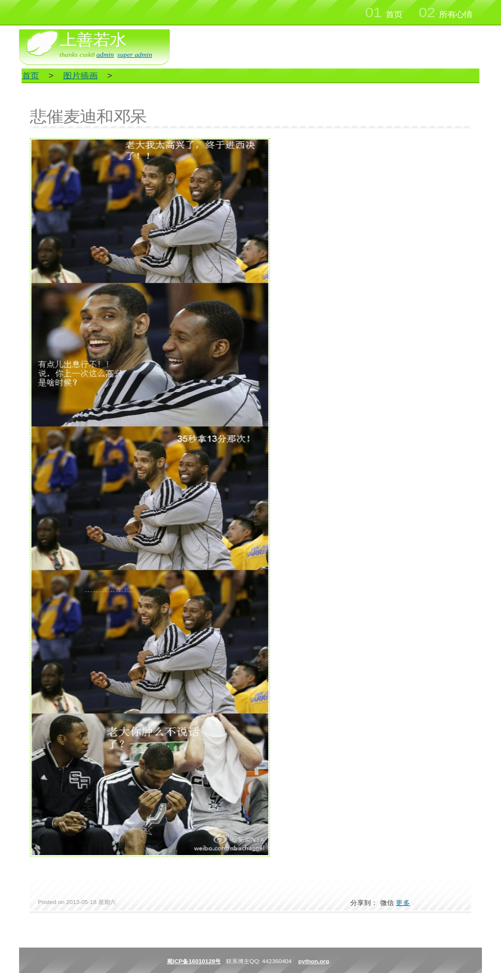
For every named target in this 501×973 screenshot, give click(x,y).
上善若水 (93, 39)
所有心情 (445, 12)
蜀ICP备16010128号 (194, 961)
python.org (313, 961)
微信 (387, 902)
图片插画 (80, 75)
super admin (134, 54)
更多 (403, 902)
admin (105, 54)
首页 (383, 12)
